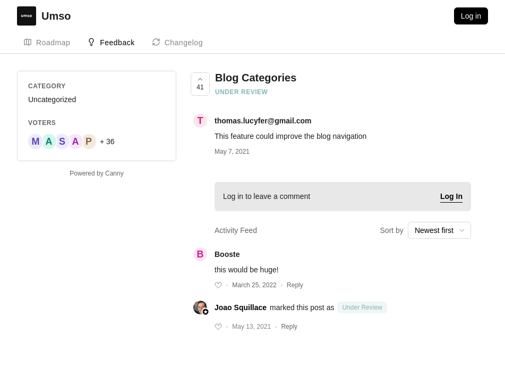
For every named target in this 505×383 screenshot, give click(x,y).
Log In (451, 196)
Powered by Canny (96, 173)
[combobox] (439, 230)
